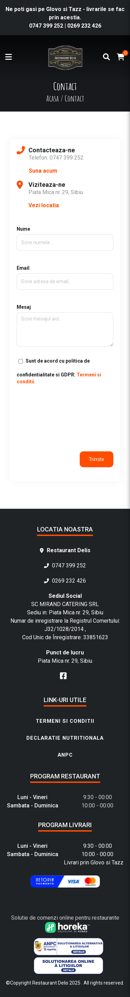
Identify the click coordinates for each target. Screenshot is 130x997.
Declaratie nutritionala (65, 738)
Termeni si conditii (65, 721)
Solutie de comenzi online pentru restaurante (65, 917)
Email (65, 274)
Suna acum (43, 170)
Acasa (52, 98)
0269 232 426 (84, 25)
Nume (65, 235)
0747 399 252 (46, 25)
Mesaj (65, 326)
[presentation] (69, 406)
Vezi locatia (43, 205)
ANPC (65, 755)
